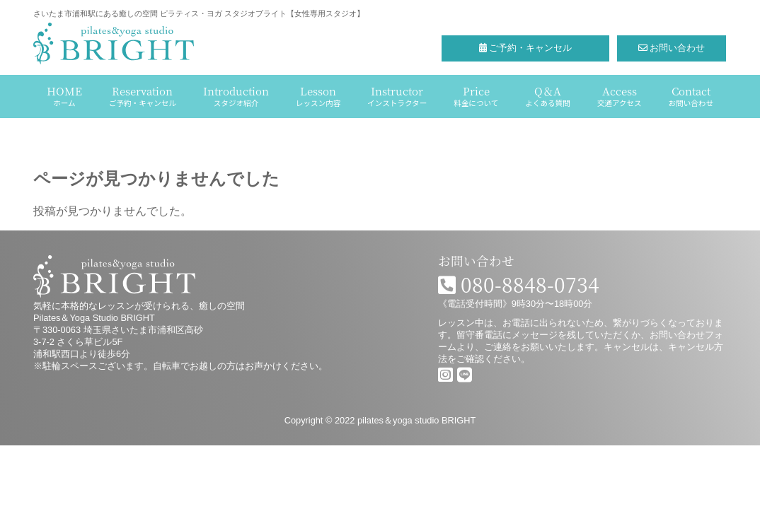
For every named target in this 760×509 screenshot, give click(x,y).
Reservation (142, 95)
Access (619, 95)
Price (476, 95)
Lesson (318, 95)
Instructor (397, 95)
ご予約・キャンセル (525, 47)
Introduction (236, 95)
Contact (691, 95)
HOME (64, 95)
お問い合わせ (672, 47)
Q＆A (547, 95)
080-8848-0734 (518, 283)
